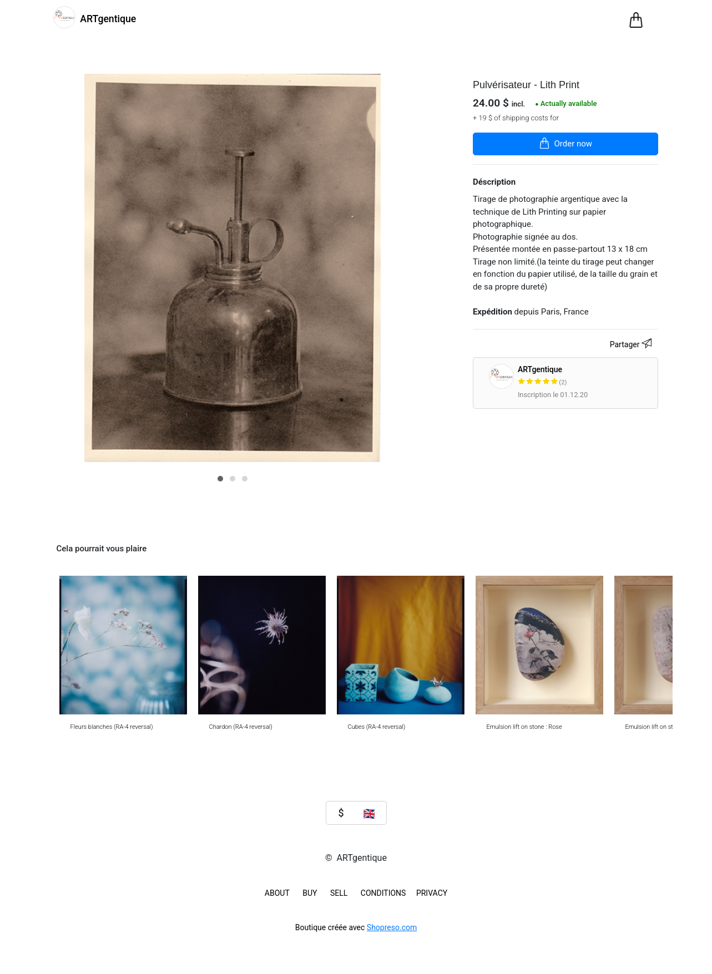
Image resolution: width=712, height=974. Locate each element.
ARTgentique (586, 376)
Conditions (383, 893)
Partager (632, 345)
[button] (220, 478)
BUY (309, 893)
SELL (338, 893)
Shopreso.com (392, 927)
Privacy (431, 893)
